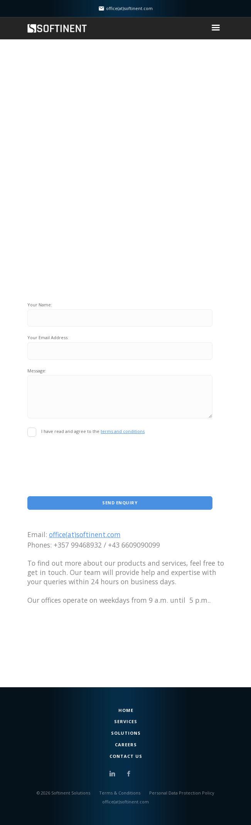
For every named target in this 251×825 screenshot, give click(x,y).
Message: (36, 371)
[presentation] (86, 459)
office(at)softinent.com (85, 534)
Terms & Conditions (119, 793)
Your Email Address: (48, 337)
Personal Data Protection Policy (181, 793)
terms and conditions (123, 431)
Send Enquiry (119, 502)
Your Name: (39, 305)
